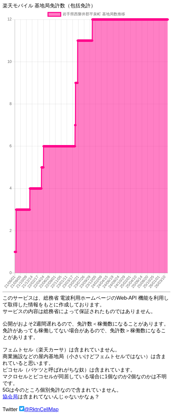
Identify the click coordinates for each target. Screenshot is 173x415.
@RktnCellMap (41, 409)
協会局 (10, 396)
